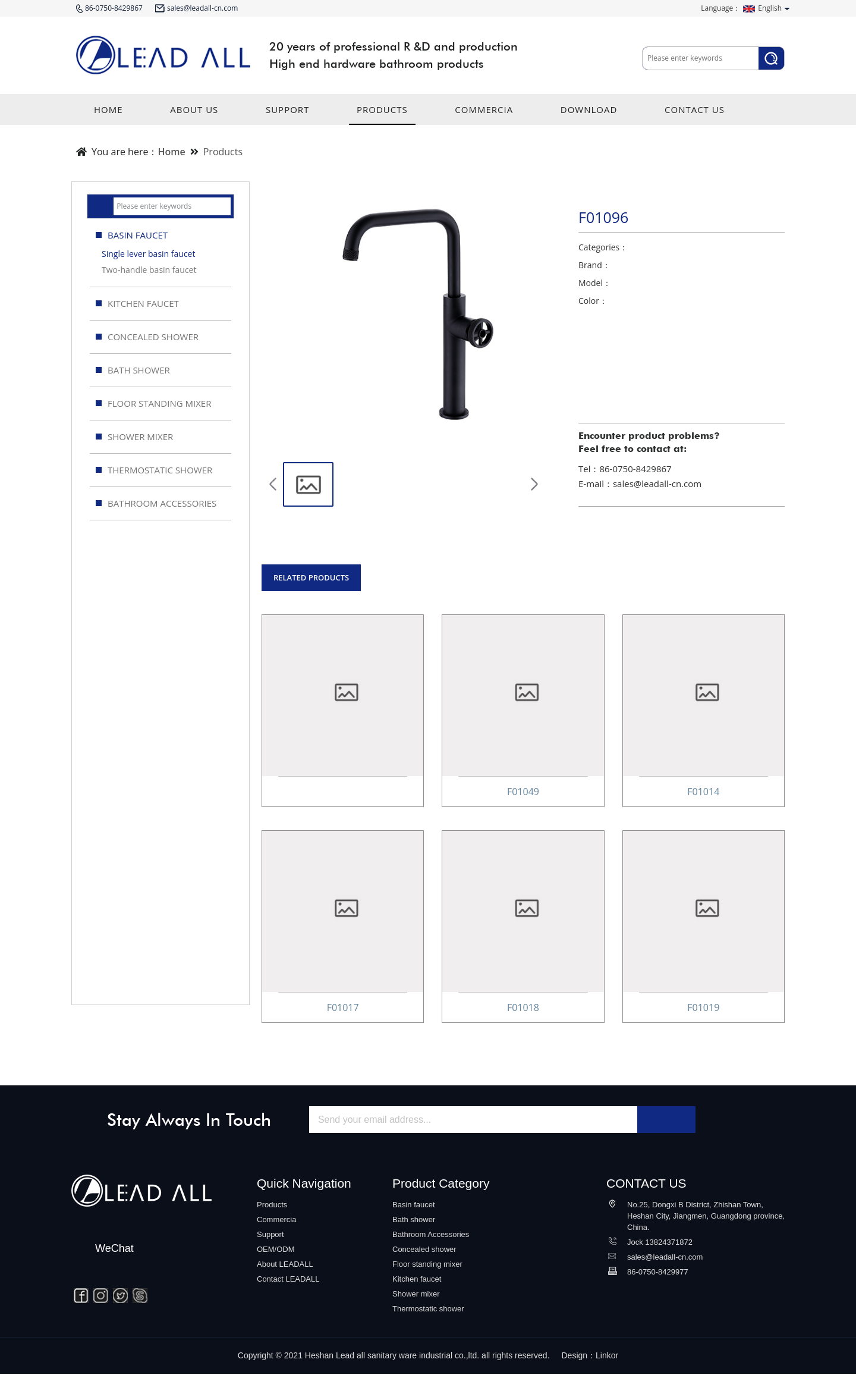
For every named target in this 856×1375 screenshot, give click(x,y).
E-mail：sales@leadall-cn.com (639, 483)
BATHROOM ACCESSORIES (156, 503)
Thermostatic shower (428, 1309)
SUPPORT (287, 114)
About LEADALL (285, 1265)
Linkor (607, 1356)
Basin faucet (413, 1205)
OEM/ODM (276, 1250)
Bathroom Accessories (430, 1235)
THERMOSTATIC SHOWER (154, 470)
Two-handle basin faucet (149, 269)
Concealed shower (424, 1250)
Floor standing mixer (427, 1265)
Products (223, 152)
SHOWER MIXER (134, 436)
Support (270, 1235)
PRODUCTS (382, 114)
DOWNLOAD (589, 114)
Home (171, 152)
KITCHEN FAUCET (137, 303)
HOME (108, 114)
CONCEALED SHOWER (147, 337)
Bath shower (413, 1220)
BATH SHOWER (133, 370)
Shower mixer (415, 1295)
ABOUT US (194, 114)
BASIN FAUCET (162, 235)
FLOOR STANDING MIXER (153, 403)
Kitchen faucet (416, 1280)
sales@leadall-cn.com (665, 1258)
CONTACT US (695, 114)
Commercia (276, 1220)
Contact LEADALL (288, 1280)
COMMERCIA (484, 114)
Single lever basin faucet (148, 253)
